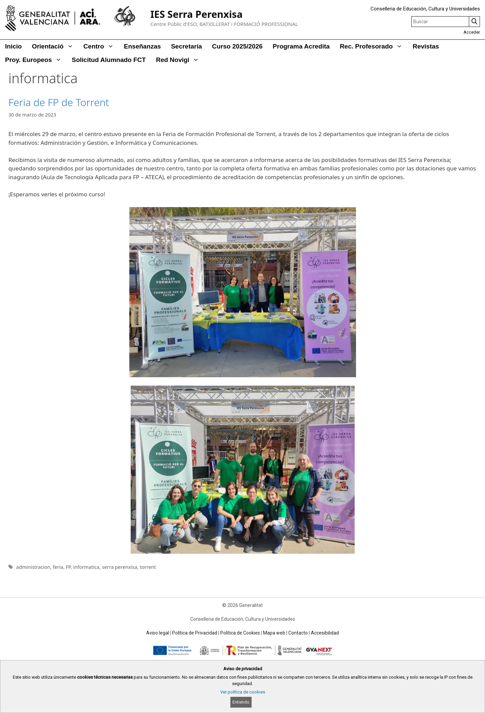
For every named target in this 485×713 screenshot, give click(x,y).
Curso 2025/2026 (237, 46)
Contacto (298, 633)
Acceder (471, 32)
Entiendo (241, 702)
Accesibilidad (325, 633)
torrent (148, 567)
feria (58, 567)
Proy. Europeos (36, 60)
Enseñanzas (142, 46)
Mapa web (274, 633)
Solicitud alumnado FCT (109, 59)
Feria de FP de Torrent (58, 102)
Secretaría (186, 46)
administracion (33, 567)
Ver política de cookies (242, 691)
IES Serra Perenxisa (196, 14)
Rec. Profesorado (374, 46)
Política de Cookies (240, 633)
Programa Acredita (301, 46)
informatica (86, 567)
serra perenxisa (119, 567)
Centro (101, 46)
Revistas (426, 46)
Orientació (55, 46)
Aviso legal (157, 633)
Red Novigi (180, 60)
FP (68, 567)
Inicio (13, 46)
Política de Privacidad (194, 633)
